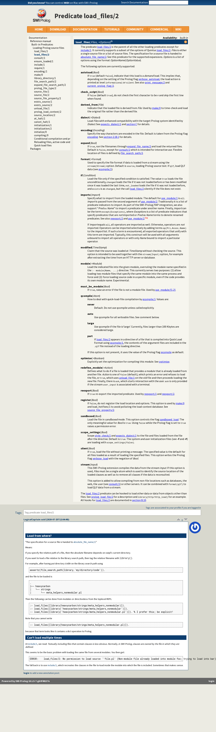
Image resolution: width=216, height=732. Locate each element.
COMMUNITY (134, 29)
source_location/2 (44, 115)
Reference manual (40, 41)
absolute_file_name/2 (93, 57)
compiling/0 (41, 135)
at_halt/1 (39, 118)
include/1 (39, 64)
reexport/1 (150, 394)
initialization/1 (43, 125)
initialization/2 (43, 128)
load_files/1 (41, 51)
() (93, 42)
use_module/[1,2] (165, 289)
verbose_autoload (149, 79)
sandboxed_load (169, 419)
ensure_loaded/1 (43, 61)
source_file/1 (41, 91)
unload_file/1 (42, 108)
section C (131, 124)
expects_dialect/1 (111, 124)
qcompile (166, 352)
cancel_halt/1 (42, 121)
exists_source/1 (43, 101)
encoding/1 (40, 71)
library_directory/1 (45, 78)
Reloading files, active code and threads (57, 142)
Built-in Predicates (42, 44)
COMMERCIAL (159, 29)
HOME (39, 29)
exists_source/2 (43, 105)
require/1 (39, 68)
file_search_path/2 (45, 81)
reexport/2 (116, 218)
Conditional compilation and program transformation (65, 138)
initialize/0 (40, 132)
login (26, 673)
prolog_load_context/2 (47, 111)
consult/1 (39, 58)
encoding (92, 137)
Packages (35, 148)
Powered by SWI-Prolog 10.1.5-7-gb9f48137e (26, 681)
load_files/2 (41, 54)
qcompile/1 (105, 169)
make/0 (38, 74)
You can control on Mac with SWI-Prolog (72, 2)
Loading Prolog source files (48, 47)
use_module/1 (169, 198)
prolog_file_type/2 (45, 88)
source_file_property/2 (47, 98)
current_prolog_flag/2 (100, 85)
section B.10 (139, 500)
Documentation (38, 37)
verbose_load (100, 458)
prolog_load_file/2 (102, 496)
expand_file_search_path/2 (50, 84)
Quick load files (43, 145)
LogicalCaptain (32, 519)
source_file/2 (41, 95)
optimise (164, 361)
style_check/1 (103, 435)
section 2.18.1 (111, 137)
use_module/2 (149, 201)
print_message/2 (155, 82)
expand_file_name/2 (139, 146)
